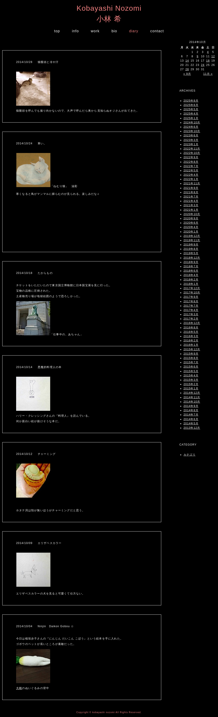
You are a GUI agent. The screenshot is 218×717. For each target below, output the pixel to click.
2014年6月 (190, 419)
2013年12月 (191, 427)
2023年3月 (190, 140)
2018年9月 (190, 262)
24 (203, 65)
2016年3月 (190, 336)
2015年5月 (190, 371)
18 (208, 60)
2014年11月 (191, 397)
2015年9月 (190, 353)
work (95, 31)
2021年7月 (190, 196)
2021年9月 (190, 188)
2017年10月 (191, 292)
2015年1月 (190, 388)
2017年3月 (190, 314)
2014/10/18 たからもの (34, 273)
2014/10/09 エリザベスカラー (39, 543)
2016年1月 (190, 344)
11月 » (208, 73)
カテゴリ (189, 454)
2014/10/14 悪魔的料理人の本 (39, 367)
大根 (19, 688)
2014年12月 (191, 392)
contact (157, 31)
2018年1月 (190, 284)
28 (187, 69)
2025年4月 (190, 113)
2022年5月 (190, 170)
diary (133, 31)
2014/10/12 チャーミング (36, 454)
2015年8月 (190, 358)
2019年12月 (191, 236)
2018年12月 (191, 257)
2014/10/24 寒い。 (31, 143)
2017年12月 (191, 288)
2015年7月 (190, 362)
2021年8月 (190, 192)
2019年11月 (191, 240)
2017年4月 (190, 310)
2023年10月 (191, 131)
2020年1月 (190, 231)
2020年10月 (191, 214)
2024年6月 (190, 126)
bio (114, 31)
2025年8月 (190, 100)
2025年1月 (190, 118)
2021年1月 (190, 209)
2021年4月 (190, 201)
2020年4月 (190, 227)
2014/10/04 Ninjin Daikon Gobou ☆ (45, 626)
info (75, 31)
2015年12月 (191, 349)
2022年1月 (190, 179)
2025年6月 (190, 105)
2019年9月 (190, 244)
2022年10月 (191, 153)
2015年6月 (190, 366)
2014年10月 (191, 401)
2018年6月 (190, 270)
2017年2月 (190, 318)
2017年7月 (190, 305)
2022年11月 (191, 148)
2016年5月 (190, 331)
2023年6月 (190, 135)
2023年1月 (190, 144)
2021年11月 (191, 183)
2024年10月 (191, 122)
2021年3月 (190, 205)
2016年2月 (190, 340)
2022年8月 (190, 161)
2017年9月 (190, 296)
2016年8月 (190, 327)
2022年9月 (190, 157)
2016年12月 (191, 323)
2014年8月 (190, 410)
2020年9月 (190, 218)
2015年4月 (190, 375)
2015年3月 (190, 379)
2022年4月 (190, 174)
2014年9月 (190, 406)
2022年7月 (190, 166)
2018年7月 (190, 266)
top (57, 31)
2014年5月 (190, 423)
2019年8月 (190, 249)
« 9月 (187, 73)
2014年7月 (190, 414)
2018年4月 (190, 275)
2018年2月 (190, 279)
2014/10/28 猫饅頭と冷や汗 (37, 62)
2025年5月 (190, 109)
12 (213, 56)
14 (187, 60)
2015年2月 (190, 384)
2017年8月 (190, 301)
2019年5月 (190, 253)
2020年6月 (190, 222)
